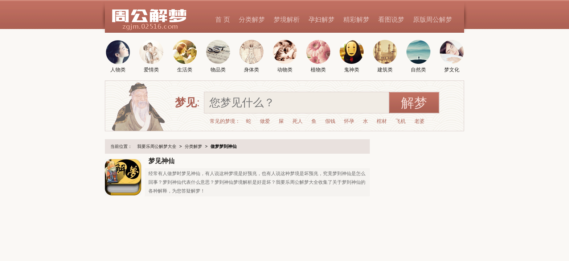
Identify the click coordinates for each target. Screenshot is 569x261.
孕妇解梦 (321, 19)
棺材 (382, 121)
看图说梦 (391, 19)
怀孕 (349, 121)
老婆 (419, 121)
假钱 (330, 121)
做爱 (265, 121)
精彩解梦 (356, 19)
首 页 (222, 19)
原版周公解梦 (432, 19)
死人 (297, 121)
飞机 (401, 121)
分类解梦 (252, 19)
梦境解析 (287, 19)
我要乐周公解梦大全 (156, 146)
